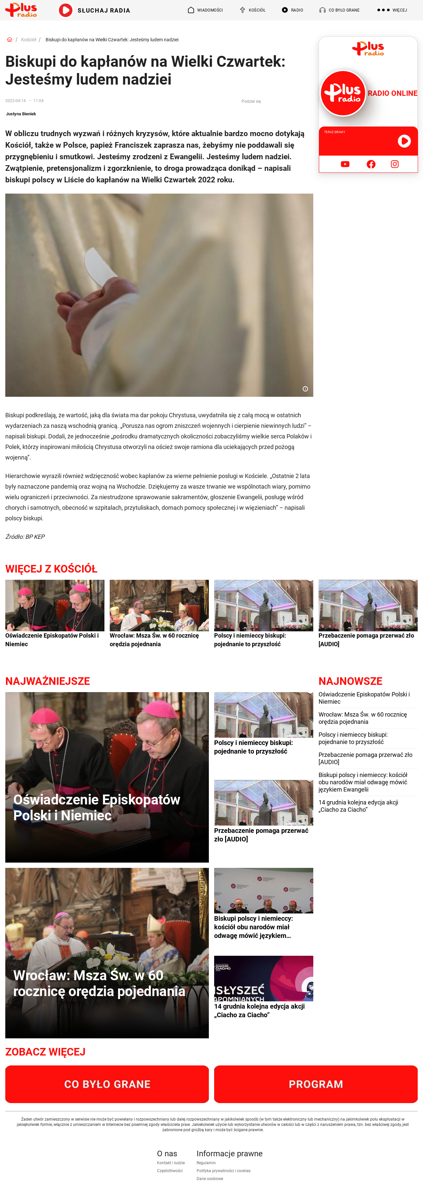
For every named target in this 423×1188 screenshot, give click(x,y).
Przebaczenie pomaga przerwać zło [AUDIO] (366, 640)
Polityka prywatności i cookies (223, 1171)
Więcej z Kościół (51, 569)
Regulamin (206, 1163)
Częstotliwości (170, 1171)
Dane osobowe (210, 1178)
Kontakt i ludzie (171, 1163)
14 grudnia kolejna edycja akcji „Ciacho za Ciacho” (358, 806)
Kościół (28, 39)
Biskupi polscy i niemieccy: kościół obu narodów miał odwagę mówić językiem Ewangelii (363, 782)
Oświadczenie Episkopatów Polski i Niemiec (52, 640)
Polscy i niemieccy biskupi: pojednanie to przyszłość (250, 640)
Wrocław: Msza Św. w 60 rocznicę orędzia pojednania (154, 640)
